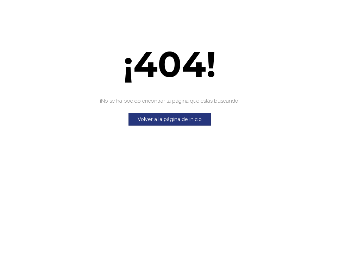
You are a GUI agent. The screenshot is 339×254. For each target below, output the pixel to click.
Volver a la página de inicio (170, 119)
